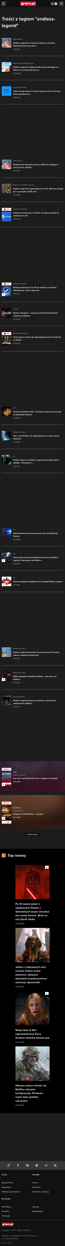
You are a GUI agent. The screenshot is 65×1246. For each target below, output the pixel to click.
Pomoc (35, 1182)
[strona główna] (28, 3)
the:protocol (37, 1211)
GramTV (5, 1211)
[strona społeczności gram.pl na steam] (46, 1165)
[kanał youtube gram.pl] (28, 1165)
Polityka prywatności (11, 1191)
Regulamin (6, 1187)
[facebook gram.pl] (18, 1165)
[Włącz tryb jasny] (54, 4)
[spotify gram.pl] (37, 1165)
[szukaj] (3, 3)
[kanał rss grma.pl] (56, 1165)
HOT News (6, 1206)
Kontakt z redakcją (40, 1191)
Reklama (36, 1187)
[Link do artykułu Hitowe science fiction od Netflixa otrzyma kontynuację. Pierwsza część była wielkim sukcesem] (32, 1076)
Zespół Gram (7, 1182)
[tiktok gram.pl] (9, 1165)
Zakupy (35, 1206)
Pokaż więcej (32, 834)
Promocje (6, 1215)
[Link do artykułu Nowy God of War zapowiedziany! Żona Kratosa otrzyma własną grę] (32, 1017)
